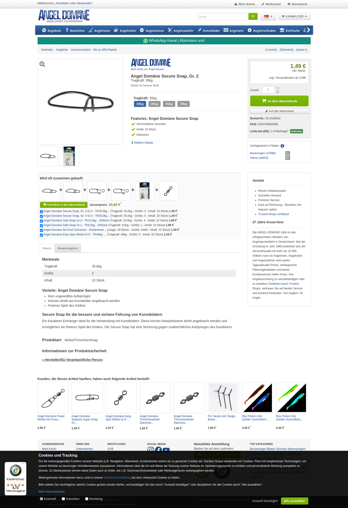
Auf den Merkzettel (279, 111)
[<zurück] (271, 49)
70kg (183, 104)
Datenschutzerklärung (117, 477)
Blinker (271, 449)
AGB (110, 449)
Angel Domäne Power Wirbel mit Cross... (51, 418)
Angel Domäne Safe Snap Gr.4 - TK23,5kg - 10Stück (76, 220)
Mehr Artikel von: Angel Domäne (147, 69)
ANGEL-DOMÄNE (66, 16)
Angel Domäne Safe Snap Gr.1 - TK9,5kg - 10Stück (75, 225)
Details (46, 248)
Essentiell (50, 499)
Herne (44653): (259, 158)
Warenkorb (297, 4)
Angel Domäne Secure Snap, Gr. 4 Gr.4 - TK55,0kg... (76, 215)
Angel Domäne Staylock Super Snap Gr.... (85, 419)
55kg (169, 104)
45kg (154, 104)
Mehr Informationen (52, 491)
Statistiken (72, 499)
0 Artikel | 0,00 (294, 16)
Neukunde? (85, 3)
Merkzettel (271, 4)
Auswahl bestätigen (265, 501)
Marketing (95, 499)
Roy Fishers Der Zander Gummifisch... (255, 418)
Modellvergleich (68, 248)
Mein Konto (244, 4)
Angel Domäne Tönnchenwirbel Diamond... (150, 419)
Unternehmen (84, 449)
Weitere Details (142, 142)
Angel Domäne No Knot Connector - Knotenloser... (74, 229)
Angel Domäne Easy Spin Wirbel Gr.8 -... (118, 418)
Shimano (281, 449)
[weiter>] (301, 49)
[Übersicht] (286, 49)
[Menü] (23, 465)
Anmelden (62, 3)
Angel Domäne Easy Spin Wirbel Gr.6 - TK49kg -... (74, 234)
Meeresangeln (297, 449)
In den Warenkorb (279, 100)
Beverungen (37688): (263, 153)
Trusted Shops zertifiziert (273, 214)
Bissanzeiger (258, 449)
